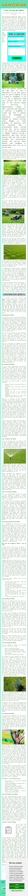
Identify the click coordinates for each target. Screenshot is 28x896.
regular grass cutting (20, 842)
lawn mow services (19, 846)
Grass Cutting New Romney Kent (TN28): (11, 16)
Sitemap (3, 881)
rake (3, 708)
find (6, 796)
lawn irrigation (8, 443)
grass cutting (18, 298)
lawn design (4, 240)
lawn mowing (23, 836)
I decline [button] (17, 887)
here (19, 819)
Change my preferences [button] (16, 890)
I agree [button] (16, 884)
